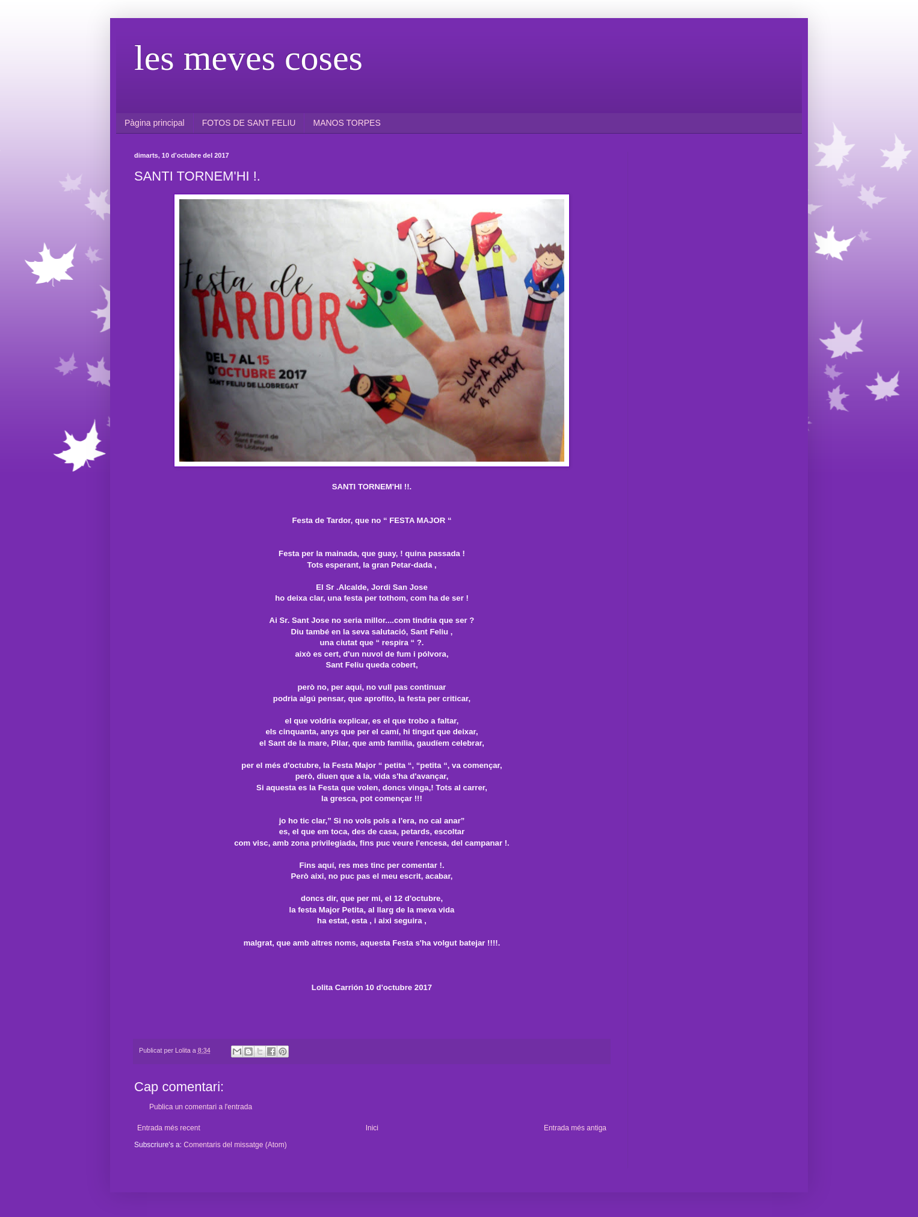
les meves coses (248, 58)
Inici (372, 1128)
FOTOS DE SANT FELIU (249, 123)
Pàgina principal (155, 123)
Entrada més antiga (575, 1128)
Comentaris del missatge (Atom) (234, 1145)
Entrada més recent (168, 1128)
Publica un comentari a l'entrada (200, 1107)
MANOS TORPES (346, 123)
